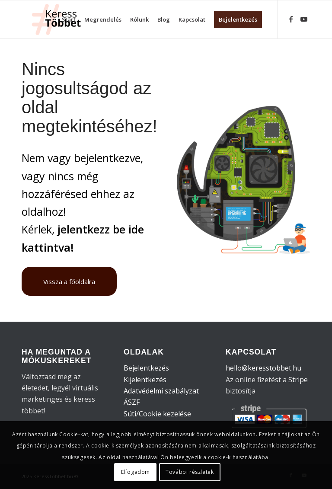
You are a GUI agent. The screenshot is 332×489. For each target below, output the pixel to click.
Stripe (298, 379)
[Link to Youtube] (303, 19)
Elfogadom (135, 472)
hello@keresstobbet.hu (263, 368)
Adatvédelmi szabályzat (161, 391)
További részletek (190, 472)
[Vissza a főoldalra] (69, 281)
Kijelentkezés (145, 379)
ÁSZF (132, 402)
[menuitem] (68, 19)
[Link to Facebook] (290, 19)
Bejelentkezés (146, 368)
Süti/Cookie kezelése (157, 414)
